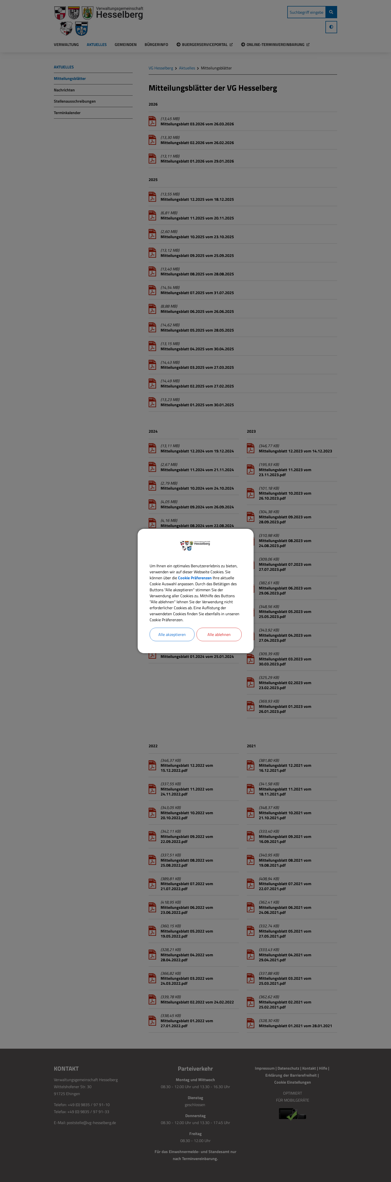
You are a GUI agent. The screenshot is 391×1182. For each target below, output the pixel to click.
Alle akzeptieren (172, 634)
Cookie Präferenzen (195, 578)
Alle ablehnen (219, 634)
